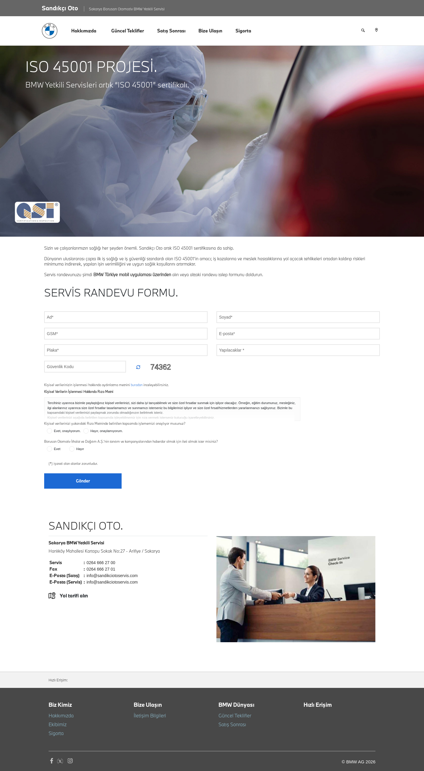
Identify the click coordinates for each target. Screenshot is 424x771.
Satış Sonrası (171, 31)
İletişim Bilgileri (147, 715)
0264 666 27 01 (101, 569)
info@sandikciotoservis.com (112, 575)
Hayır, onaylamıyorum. (104, 429)
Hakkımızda (83, 31)
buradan (137, 385)
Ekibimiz (56, 724)
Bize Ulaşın (210, 31)
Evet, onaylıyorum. (65, 429)
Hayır (77, 447)
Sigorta (243, 31)
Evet (54, 447)
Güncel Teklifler (127, 31)
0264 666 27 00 (101, 562)
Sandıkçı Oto (60, 8)
